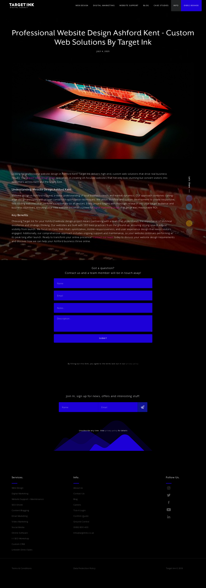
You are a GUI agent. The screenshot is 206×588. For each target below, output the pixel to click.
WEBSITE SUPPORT (129, 5)
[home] (19, 5)
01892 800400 (191, 5)
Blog (75, 499)
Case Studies (161, 5)
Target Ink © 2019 (174, 568)
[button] (104, 5)
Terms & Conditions (22, 568)
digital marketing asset (107, 207)
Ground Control (81, 521)
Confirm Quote (81, 516)
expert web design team (41, 177)
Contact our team (103, 237)
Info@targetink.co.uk (83, 533)
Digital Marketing (20, 493)
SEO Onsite (17, 505)
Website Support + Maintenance (28, 499)
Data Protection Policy (84, 568)
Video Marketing (20, 521)
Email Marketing (20, 516)
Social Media (18, 527)
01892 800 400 (80, 527)
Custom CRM (18, 544)
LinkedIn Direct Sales (22, 550)
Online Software (20, 533)
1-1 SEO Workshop (20, 538)
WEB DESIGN (82, 5)
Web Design (18, 488)
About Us (78, 488)
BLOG (146, 5)
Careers (77, 505)
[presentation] (79, 351)
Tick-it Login (79, 510)
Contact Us (79, 493)
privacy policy (131, 363)
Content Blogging (20, 510)
